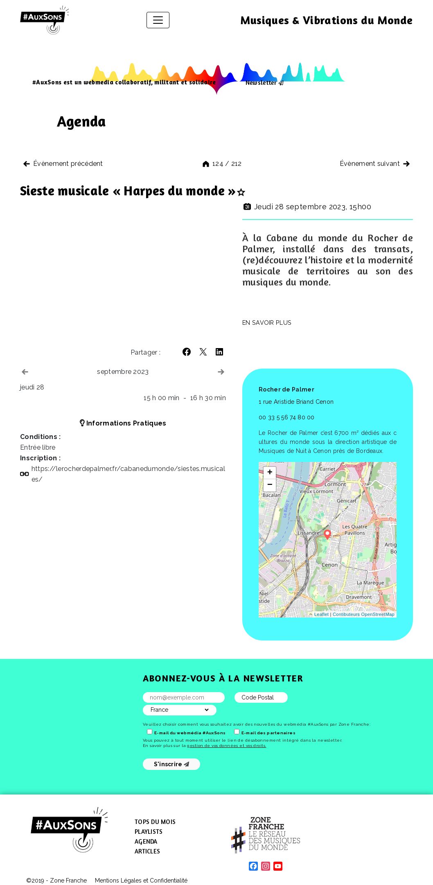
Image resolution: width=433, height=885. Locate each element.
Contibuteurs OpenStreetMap (364, 614)
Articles (147, 851)
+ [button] (270, 473)
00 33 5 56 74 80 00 (287, 417)
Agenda (146, 841)
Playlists (148, 831)
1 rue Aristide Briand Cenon (296, 401)
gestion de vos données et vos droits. (226, 745)
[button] (186, 351)
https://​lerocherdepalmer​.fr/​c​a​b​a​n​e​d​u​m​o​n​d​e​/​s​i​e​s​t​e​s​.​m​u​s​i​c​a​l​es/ (128, 474)
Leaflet (321, 614)
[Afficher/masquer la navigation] (158, 20)
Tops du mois (155, 822)
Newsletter (261, 82)
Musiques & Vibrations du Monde (326, 20)
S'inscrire (171, 764)
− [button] (270, 485)
